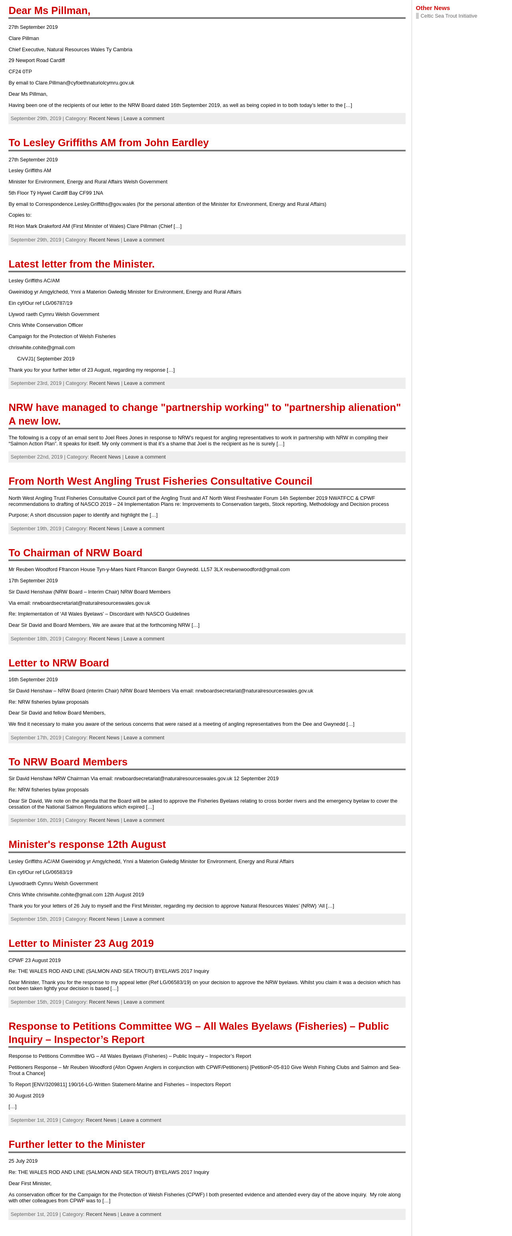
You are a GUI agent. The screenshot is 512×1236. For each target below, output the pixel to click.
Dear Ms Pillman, (49, 10)
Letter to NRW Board (58, 662)
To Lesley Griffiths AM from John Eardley (108, 142)
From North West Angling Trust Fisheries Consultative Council (160, 481)
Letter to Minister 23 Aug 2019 (81, 943)
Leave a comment (144, 118)
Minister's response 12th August (87, 844)
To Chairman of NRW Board (75, 552)
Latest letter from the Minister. (81, 264)
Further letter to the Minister (76, 1144)
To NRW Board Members (68, 761)
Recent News (104, 118)
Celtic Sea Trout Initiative (449, 16)
